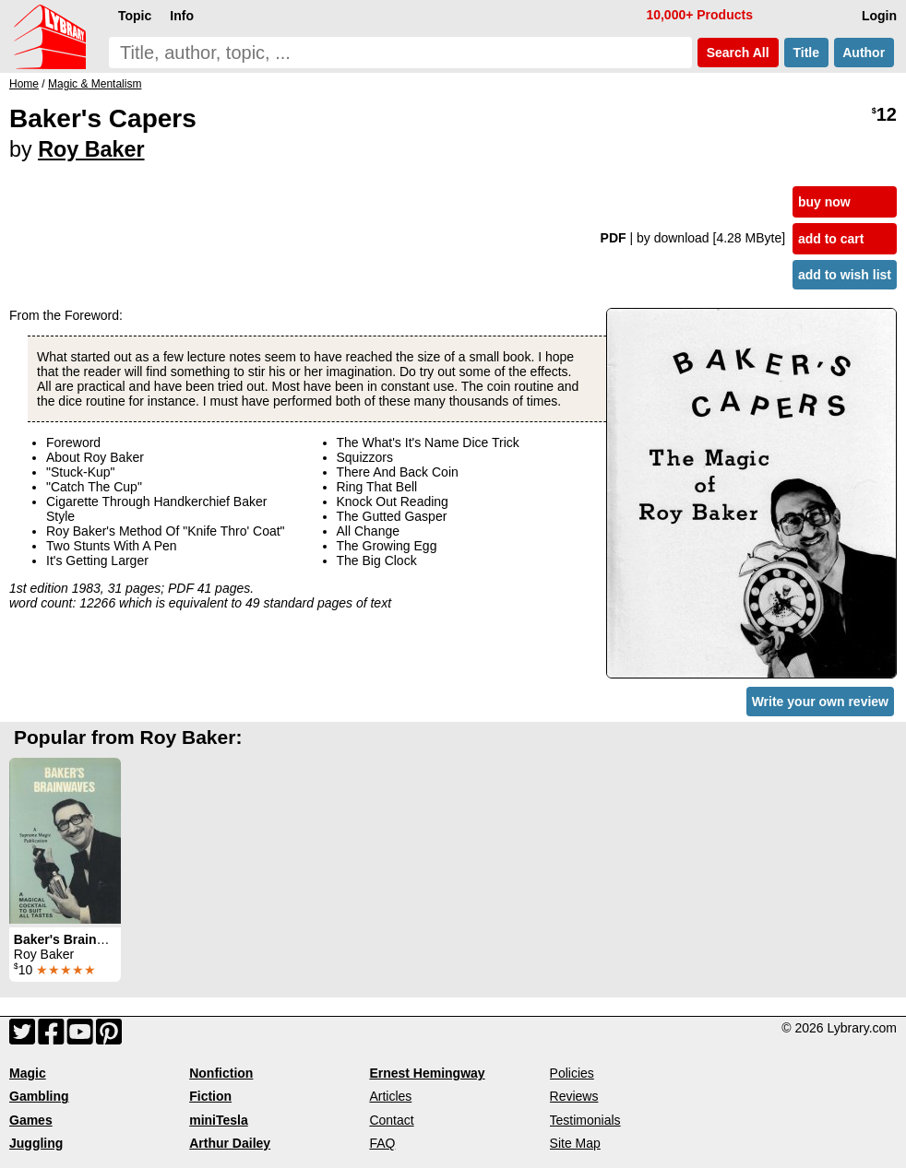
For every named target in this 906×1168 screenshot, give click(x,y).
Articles (390, 1096)
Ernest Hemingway (426, 1073)
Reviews (574, 1096)
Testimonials (585, 1120)
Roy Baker (91, 149)
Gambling (39, 1096)
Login (879, 15)
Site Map (575, 1143)
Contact (391, 1120)
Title (806, 52)
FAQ (382, 1143)
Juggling (36, 1143)
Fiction (210, 1096)
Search (738, 52)
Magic (27, 1073)
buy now (824, 202)
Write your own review (820, 701)
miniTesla (218, 1120)
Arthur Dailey (229, 1143)
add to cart (831, 238)
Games (31, 1120)
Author (864, 52)
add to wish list (844, 274)
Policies (572, 1073)
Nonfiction (221, 1073)
